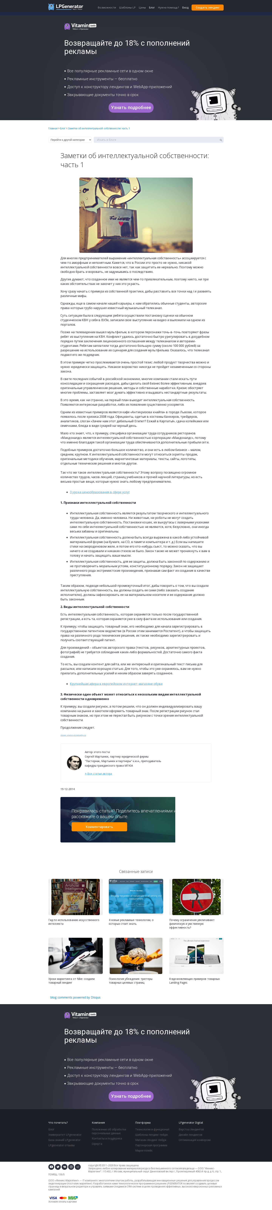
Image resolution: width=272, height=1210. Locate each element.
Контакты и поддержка (107, 1138)
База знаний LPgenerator (64, 1140)
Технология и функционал (152, 1129)
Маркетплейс (144, 1150)
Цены (142, 7)
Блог (51, 1129)
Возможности (107, 7)
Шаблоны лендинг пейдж (151, 1134)
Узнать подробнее (131, 107)
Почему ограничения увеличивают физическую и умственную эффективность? (192, 923)
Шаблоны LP (127, 7)
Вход (185, 7)
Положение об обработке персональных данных (109, 1131)
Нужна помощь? (168, 7)
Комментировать (99, 827)
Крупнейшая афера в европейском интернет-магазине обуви (116, 684)
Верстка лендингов (191, 1129)
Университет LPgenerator (64, 1134)
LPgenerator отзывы (61, 1145)
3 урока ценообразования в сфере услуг (100, 492)
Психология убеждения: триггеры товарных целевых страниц (130, 980)
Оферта (97, 1143)
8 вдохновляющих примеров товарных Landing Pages (194, 980)
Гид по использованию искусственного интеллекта (74, 921)
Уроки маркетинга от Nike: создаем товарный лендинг (71, 980)
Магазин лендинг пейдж (150, 1140)
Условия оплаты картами (62, 1201)
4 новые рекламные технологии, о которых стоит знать (131, 921)
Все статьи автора (98, 773)
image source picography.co (73, 735)
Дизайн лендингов (190, 1134)
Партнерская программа (151, 1145)
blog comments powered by (75, 997)
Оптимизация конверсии (195, 1140)
